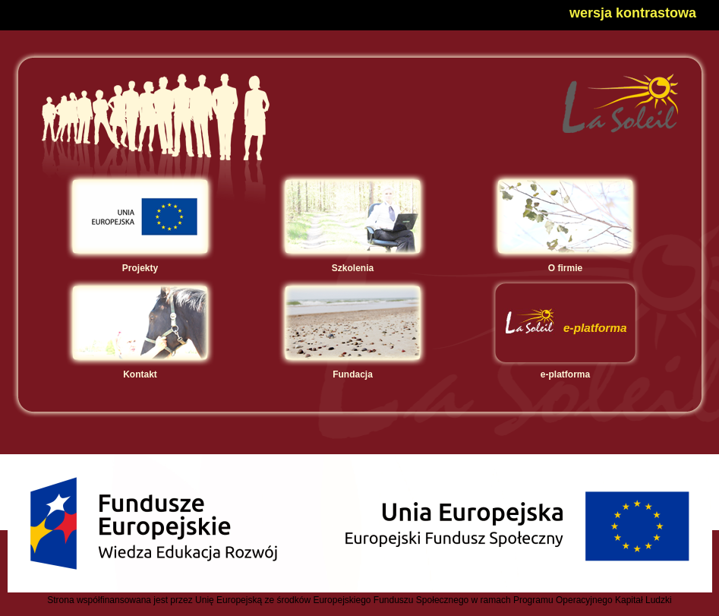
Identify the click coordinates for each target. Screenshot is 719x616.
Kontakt (140, 369)
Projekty (140, 262)
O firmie (565, 262)
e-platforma (565, 369)
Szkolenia (352, 262)
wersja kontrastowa (632, 13)
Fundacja (352, 369)
